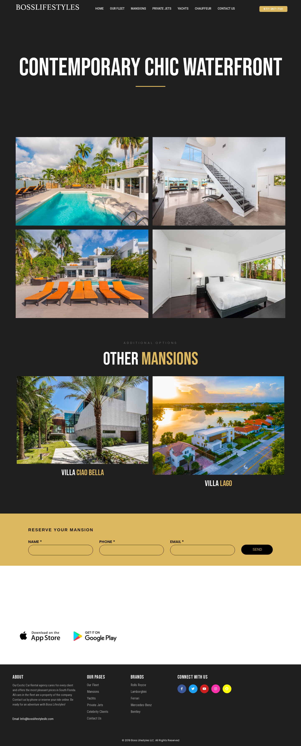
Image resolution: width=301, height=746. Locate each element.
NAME (35, 541)
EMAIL (177, 541)
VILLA (82, 472)
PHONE (107, 541)
